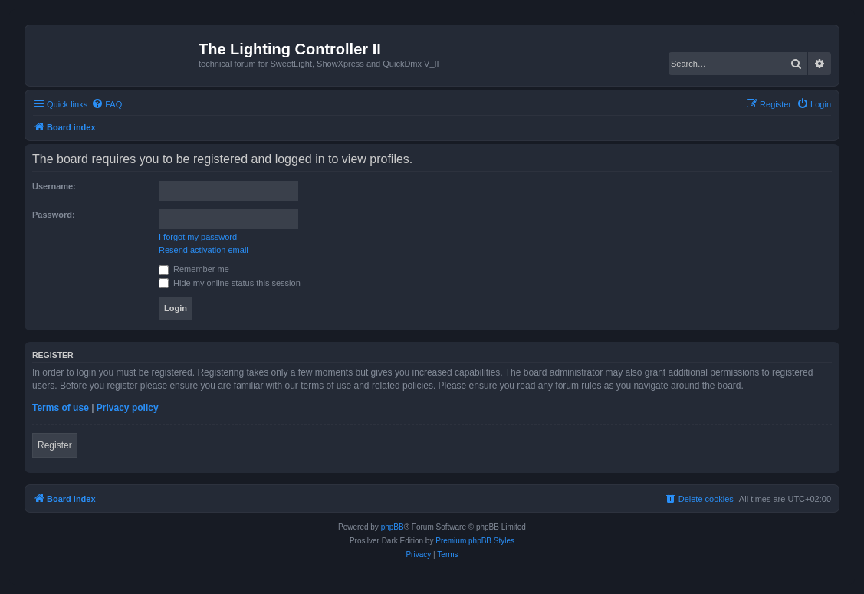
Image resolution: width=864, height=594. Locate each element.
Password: (53, 214)
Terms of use (60, 407)
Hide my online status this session (230, 282)
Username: (54, 186)
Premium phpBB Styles (474, 541)
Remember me (194, 269)
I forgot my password (198, 236)
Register (55, 445)
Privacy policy (128, 407)
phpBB (392, 527)
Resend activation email (203, 249)
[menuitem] (106, 104)
